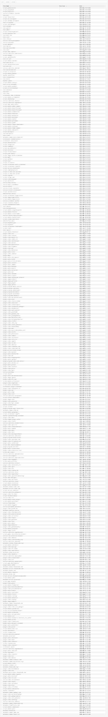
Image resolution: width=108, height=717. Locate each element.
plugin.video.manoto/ (9, 658)
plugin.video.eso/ (8, 468)
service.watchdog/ (8, 372)
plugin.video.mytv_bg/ (10, 547)
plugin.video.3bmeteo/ (10, 537)
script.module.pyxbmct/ (10, 86)
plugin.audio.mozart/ (9, 268)
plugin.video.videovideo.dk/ (11, 348)
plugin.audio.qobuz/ (9, 523)
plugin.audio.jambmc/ (9, 264)
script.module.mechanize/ (11, 115)
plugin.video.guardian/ (10, 519)
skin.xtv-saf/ (7, 59)
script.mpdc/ (7, 157)
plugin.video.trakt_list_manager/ (13, 607)
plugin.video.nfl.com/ (10, 379)
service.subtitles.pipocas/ (11, 634)
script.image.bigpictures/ (11, 197)
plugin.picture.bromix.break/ (12, 350)
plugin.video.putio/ (9, 368)
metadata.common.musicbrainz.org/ (13, 661)
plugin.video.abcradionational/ (12, 297)
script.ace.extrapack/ (10, 19)
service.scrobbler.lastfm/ (11, 201)
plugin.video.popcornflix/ (11, 244)
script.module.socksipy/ (10, 126)
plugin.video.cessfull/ (10, 366)
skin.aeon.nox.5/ (8, 62)
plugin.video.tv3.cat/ (10, 678)
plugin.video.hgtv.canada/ (11, 403)
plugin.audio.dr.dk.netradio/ (12, 261)
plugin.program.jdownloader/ (11, 290)
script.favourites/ (9, 17)
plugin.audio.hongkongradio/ (11, 357)
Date (80, 6)
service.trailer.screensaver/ (12, 190)
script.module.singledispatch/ (12, 210)
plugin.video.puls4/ (9, 627)
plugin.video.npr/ (8, 390)
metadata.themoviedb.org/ (11, 667)
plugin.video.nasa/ (9, 639)
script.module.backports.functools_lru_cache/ (17, 617)
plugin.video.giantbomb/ (10, 312)
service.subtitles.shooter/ (11, 101)
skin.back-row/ (7, 35)
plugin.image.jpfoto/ (9, 284)
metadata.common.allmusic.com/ (12, 659)
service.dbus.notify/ (9, 182)
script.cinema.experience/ (11, 219)
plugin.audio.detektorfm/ (11, 354)
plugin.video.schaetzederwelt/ (12, 426)
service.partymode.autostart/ (12, 506)
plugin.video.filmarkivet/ (11, 621)
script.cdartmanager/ (9, 24)
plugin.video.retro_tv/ (10, 339)
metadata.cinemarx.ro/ (10, 665)
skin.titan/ (6, 135)
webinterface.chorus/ (9, 193)
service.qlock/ (7, 186)
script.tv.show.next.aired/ (11, 173)
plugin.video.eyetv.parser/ (11, 310)
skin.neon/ (6, 50)
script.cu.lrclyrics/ (9, 71)
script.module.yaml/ (9, 577)
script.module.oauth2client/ (11, 217)
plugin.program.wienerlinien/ (12, 437)
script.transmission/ (9, 643)
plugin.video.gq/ (8, 248)
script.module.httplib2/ (10, 528)
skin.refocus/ (7, 39)
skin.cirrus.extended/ (10, 84)
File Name (6, 6)
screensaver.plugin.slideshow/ (12, 386)
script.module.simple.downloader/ (13, 124)
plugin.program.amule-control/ (12, 286)
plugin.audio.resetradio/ (11, 592)
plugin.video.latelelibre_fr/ (12, 465)
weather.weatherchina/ (10, 405)
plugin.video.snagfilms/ (10, 383)
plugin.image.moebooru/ (10, 525)
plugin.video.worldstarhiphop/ (12, 694)
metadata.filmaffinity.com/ (11, 705)
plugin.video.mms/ (8, 328)
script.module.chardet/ (10, 60)
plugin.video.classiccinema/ (11, 301)
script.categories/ (9, 144)
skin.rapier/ (7, 230)
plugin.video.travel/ (9, 421)
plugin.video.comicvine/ (10, 303)
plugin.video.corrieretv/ (11, 516)
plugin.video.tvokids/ (10, 235)
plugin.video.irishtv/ (10, 321)
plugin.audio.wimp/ (9, 392)
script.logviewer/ (8, 652)
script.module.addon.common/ (11, 106)
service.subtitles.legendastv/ (12, 102)
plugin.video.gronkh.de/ (10, 508)
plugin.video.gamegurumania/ (11, 696)
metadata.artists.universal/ (11, 579)
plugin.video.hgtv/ (9, 370)
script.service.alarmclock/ (11, 168)
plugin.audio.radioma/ (10, 273)
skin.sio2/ (6, 37)
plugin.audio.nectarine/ (10, 270)
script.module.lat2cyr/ (10, 82)
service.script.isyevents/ (11, 188)
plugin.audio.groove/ (9, 364)
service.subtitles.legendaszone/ (13, 532)
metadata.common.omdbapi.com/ (12, 692)
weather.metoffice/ (9, 75)
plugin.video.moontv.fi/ (10, 237)
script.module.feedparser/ (11, 585)
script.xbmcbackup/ (9, 99)
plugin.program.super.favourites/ (13, 408)
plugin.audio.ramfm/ (9, 565)
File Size (62, 6)
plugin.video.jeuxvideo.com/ (11, 439)
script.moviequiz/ (8, 131)
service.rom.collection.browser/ (13, 536)
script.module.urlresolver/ (11, 381)
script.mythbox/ (8, 159)
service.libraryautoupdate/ (11, 40)
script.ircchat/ (8, 406)
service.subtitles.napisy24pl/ (12, 556)
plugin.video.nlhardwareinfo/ (12, 512)
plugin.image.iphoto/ (9, 377)
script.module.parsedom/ (10, 121)
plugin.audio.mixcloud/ (10, 676)
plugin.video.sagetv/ (9, 341)
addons (7, 2)
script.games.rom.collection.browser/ (14, 534)
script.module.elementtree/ (11, 111)
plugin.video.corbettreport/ (11, 304)
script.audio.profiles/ (10, 461)
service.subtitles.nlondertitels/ (13, 423)
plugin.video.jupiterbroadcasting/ (13, 476)
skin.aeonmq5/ (7, 26)
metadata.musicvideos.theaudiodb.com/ (14, 672)
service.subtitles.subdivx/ (11, 701)
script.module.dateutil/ (10, 597)
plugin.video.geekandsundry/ (11, 526)
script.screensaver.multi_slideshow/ (14, 164)
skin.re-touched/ (8, 22)
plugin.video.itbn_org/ (10, 323)
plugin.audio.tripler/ (10, 275)
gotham (13, 2)
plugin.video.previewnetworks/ (12, 588)
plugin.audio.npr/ (8, 272)
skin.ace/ (6, 15)
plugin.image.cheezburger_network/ (13, 277)
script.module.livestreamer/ (11, 213)
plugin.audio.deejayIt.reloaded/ (13, 623)
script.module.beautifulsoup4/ (12, 110)
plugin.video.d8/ (8, 355)
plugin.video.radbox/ (9, 335)
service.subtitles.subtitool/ (12, 435)
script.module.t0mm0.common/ (11, 128)
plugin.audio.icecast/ (10, 262)
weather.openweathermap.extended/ (13, 415)
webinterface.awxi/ (9, 221)
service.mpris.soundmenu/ (11, 184)
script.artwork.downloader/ (11, 397)
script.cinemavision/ (9, 632)
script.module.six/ (9, 616)
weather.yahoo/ (7, 81)
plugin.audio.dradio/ (9, 590)
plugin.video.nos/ (8, 656)
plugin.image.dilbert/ (10, 279)
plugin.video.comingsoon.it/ (11, 388)
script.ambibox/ (8, 44)
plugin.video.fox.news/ (10, 494)
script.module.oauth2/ (10, 119)
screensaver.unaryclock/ (10, 141)
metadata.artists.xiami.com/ (11, 488)
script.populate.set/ (9, 33)
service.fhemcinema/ (9, 503)
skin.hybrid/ (7, 46)
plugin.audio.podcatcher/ (11, 625)
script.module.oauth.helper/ (11, 499)
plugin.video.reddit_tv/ (10, 239)
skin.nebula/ (7, 206)
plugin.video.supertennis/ (11, 550)
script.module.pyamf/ (9, 122)
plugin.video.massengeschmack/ (12, 434)
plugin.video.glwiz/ (9, 583)
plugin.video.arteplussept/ (11, 557)
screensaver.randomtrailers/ (11, 139)
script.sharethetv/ (9, 630)
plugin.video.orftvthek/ (10, 687)
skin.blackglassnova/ (9, 208)
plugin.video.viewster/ (10, 645)
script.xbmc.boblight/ (10, 477)
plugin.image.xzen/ (9, 399)
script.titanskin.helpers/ (11, 202)
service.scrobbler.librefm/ (11, 13)
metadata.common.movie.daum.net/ (13, 137)
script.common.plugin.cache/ (11, 419)
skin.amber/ (6, 29)
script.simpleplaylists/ (10, 170)
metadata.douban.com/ (9, 570)
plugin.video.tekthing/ (10, 699)
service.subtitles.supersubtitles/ (13, 457)
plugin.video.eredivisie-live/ (12, 450)
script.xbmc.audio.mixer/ (11, 104)
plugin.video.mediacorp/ (10, 250)
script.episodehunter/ (10, 148)
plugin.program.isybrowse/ (11, 288)
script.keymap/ (7, 55)
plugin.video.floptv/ (9, 517)
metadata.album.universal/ (11, 552)
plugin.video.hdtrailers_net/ (12, 317)
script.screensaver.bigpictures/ (13, 195)
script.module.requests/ (10, 572)
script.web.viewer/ (9, 452)
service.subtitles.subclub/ (11, 68)
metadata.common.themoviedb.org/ (13, 703)
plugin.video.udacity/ (10, 344)
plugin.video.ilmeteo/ (10, 253)
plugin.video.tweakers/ (10, 554)
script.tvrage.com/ (9, 177)
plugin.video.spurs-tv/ (10, 424)
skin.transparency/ (9, 77)
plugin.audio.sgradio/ (10, 359)
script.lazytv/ (7, 374)
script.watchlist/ (8, 181)
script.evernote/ (8, 150)
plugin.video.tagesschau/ (11, 474)
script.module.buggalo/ (10, 505)
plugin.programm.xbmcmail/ (11, 295)
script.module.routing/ (10, 596)
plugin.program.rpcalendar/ (11, 293)
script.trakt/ (7, 228)
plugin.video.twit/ (9, 432)
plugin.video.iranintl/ (10, 654)
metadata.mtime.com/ (9, 574)
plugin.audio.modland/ (10, 266)
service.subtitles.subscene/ (11, 541)
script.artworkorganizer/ (11, 31)
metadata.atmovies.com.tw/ (11, 510)
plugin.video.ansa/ (9, 299)
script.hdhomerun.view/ (10, 605)
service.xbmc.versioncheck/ (11, 679)
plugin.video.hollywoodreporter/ (13, 319)
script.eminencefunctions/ (11, 64)
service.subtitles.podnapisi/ (12, 492)
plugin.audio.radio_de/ (10, 650)
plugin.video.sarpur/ (9, 681)
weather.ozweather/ (9, 690)
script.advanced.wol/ (9, 142)
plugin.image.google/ (9, 283)
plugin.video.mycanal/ (10, 352)
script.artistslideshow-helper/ (12, 610)
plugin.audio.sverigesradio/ (11, 614)
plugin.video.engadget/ (10, 459)
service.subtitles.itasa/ (11, 481)
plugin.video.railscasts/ (11, 337)
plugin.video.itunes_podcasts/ (12, 324)
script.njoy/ (7, 161)
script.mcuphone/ (8, 224)
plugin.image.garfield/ (10, 281)
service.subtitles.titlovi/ (11, 463)
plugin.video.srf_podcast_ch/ (12, 441)
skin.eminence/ (7, 90)
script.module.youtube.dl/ (11, 608)
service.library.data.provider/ (12, 215)
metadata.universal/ (9, 636)
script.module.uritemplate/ (11, 97)
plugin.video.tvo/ (8, 233)
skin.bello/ (6, 79)
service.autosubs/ (8, 42)
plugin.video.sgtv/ (9, 466)
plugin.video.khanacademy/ (11, 326)
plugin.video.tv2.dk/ (9, 343)
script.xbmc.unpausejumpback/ (12, 445)
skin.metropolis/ (8, 133)
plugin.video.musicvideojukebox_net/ (14, 330)
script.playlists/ (8, 11)
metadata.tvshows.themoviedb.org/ (13, 543)
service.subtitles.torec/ (11, 472)
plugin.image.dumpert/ (10, 601)
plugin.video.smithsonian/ (11, 241)
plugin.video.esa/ (8, 670)
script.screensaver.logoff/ (11, 414)
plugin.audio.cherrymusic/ (11, 257)
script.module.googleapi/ (11, 412)
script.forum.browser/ (10, 151)
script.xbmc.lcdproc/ (9, 51)
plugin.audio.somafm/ (9, 428)
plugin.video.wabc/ (9, 417)
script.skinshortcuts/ (10, 191)
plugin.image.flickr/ (9, 530)
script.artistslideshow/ (10, 88)
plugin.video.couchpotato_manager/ (13, 306)
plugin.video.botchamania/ (11, 668)
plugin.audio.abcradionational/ (12, 375)
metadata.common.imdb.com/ (11, 712)
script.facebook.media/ (10, 496)
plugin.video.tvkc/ (9, 521)
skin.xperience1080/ (9, 48)
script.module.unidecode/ (11, 612)
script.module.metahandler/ (11, 384)
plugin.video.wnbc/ (9, 430)
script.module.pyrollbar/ (11, 501)
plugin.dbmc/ (7, 255)
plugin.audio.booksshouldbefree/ (13, 587)
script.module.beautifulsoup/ (12, 108)
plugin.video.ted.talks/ (10, 479)
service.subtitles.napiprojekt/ (12, 561)
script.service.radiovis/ (11, 490)
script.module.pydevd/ (10, 73)
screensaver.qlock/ (9, 647)
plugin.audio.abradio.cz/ (11, 363)
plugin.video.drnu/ (9, 685)
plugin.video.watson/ (9, 243)
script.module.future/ (10, 594)
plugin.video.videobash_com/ (11, 346)
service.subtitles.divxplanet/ (12, 395)
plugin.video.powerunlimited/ (12, 514)
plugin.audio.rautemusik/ (11, 485)
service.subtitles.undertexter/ (12, 53)
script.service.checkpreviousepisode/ (14, 576)
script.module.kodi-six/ (10, 628)
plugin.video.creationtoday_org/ (13, 539)
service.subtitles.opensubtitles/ (13, 454)
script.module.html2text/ (11, 232)
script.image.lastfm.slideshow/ (12, 155)
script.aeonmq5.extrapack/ (11, 20)
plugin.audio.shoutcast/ (10, 638)
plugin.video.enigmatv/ (10, 246)
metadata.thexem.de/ (9, 710)
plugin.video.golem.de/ (10, 401)
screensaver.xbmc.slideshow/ (11, 95)
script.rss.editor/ (9, 162)
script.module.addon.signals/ (12, 674)
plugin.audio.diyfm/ (9, 259)
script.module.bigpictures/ (11, 199)
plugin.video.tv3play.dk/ (11, 470)
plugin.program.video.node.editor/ (13, 361)
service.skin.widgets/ (10, 455)
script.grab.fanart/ (9, 153)
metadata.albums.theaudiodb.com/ (13, 567)
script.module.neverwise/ (11, 483)
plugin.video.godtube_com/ (11, 314)
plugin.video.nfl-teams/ (10, 548)
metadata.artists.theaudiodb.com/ (13, 568)
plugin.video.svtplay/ (10, 599)
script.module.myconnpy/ (10, 117)
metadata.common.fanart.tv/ (11, 714)
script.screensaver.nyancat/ (11, 166)
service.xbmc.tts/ (8, 497)
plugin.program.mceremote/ (11, 292)
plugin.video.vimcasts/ (10, 641)
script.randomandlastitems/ (11, 204)
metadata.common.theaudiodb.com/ (13, 603)
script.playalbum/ (8, 10)
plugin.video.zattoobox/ (10, 683)
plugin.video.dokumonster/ (11, 308)
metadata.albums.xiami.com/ (11, 486)
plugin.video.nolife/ (9, 332)
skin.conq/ (6, 93)
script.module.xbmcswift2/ (11, 688)
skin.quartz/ (7, 28)
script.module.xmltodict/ (11, 545)
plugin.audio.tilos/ (9, 252)
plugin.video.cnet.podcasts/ (11, 698)
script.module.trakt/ (9, 663)
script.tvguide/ (8, 175)
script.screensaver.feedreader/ (12, 226)
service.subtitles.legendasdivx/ (13, 648)
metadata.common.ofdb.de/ (11, 410)
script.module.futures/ (10, 212)
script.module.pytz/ (9, 709)
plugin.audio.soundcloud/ (11, 443)
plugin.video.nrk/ (8, 559)
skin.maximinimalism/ (9, 70)
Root (3, 2)
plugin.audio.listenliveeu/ (11, 448)
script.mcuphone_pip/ (9, 222)
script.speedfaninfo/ (9, 57)
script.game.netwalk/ (9, 581)
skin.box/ (6, 91)
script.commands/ (8, 146)
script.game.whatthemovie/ (11, 563)
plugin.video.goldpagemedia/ (11, 315)
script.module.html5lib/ (10, 113)
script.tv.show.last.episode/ (12, 172)
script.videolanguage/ (10, 179)
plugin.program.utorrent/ (11, 446)
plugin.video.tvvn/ (9, 394)
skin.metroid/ (7, 66)
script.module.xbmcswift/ (11, 130)
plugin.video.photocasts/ (11, 334)
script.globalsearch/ (9, 8)
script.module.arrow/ (9, 619)
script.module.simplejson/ (11, 707)
